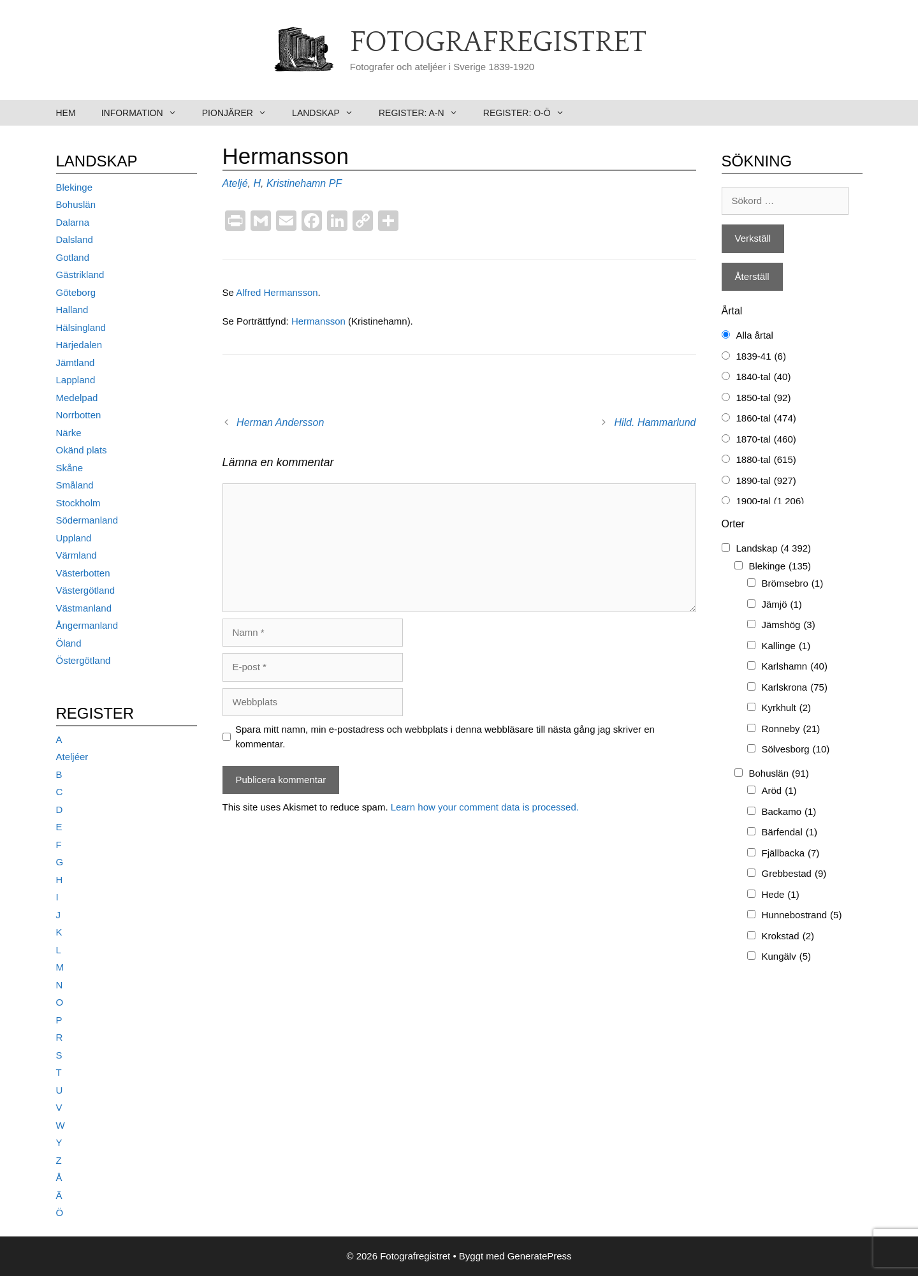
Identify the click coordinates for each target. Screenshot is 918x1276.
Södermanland (87, 520)
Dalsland (74, 239)
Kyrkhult (787, 708)
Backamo (789, 812)
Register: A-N (424, 113)
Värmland (76, 555)
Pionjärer (240, 113)
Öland (69, 643)
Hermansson (319, 321)
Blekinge (74, 187)
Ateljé (235, 183)
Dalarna (73, 222)
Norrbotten (78, 414)
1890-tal (766, 481)
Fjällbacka (791, 853)
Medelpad (77, 397)
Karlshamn (794, 666)
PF (335, 183)
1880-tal (766, 460)
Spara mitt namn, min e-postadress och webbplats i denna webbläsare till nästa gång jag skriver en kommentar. (445, 736)
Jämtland (75, 362)
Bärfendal (790, 832)
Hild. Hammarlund (655, 422)
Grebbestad (794, 874)
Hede (780, 895)
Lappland (76, 379)
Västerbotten (83, 573)
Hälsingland (81, 327)
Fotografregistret (498, 43)
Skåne (70, 467)
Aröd (779, 791)
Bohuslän (76, 204)
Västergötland (85, 590)
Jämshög (788, 625)
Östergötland (83, 660)
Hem (66, 113)
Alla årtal (754, 335)
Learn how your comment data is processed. (485, 807)
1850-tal (763, 398)
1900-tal (770, 501)
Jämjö (782, 605)
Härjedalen (79, 344)
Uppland (74, 537)
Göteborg (76, 292)
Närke (69, 432)
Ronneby (791, 729)
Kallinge (786, 646)
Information (145, 113)
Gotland (73, 257)
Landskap (329, 113)
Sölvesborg (796, 749)
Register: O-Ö (530, 113)
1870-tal (766, 439)
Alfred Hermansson (276, 292)
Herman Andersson (280, 422)
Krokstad (788, 936)
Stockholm (78, 502)
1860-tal (766, 418)
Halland (72, 309)
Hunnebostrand (802, 915)
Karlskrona (794, 687)
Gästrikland (80, 274)
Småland (75, 485)
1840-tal (763, 377)
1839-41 (761, 356)
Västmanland (84, 608)
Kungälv (787, 957)
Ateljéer (72, 756)
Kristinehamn (296, 183)
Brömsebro (793, 583)
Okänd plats (81, 449)
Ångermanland (87, 625)
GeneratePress (539, 1255)
